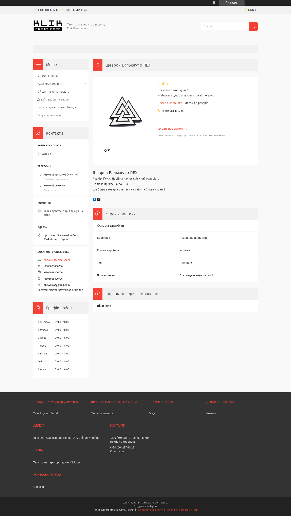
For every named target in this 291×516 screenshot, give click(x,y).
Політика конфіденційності (182, 510)
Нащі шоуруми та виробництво (57, 107)
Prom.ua (164, 502)
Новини (211, 413)
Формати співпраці (103, 413)
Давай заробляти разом (53, 99)
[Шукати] (253, 26)
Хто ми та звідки (47, 76)
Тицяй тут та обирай (45, 413)
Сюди (152, 413)
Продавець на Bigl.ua (145, 506)
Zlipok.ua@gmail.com (57, 259)
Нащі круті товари (49, 84)
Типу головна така (49, 115)
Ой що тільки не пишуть (53, 91)
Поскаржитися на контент (151, 510)
